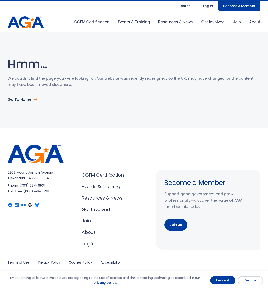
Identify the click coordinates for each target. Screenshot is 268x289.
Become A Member (239, 6)
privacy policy (105, 282)
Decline (250, 280)
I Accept (222, 280)
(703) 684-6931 (32, 185)
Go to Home (19, 99)
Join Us (176, 224)
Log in (208, 6)
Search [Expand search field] (185, 6)
